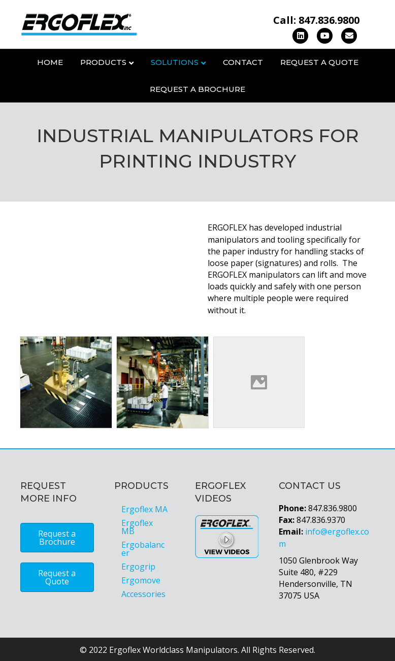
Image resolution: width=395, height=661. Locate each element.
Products (103, 62)
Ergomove (140, 580)
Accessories (143, 594)
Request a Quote (319, 62)
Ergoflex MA (144, 509)
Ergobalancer (142, 548)
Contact (243, 62)
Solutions (175, 62)
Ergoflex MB (137, 527)
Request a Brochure (197, 89)
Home (50, 62)
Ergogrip (138, 566)
